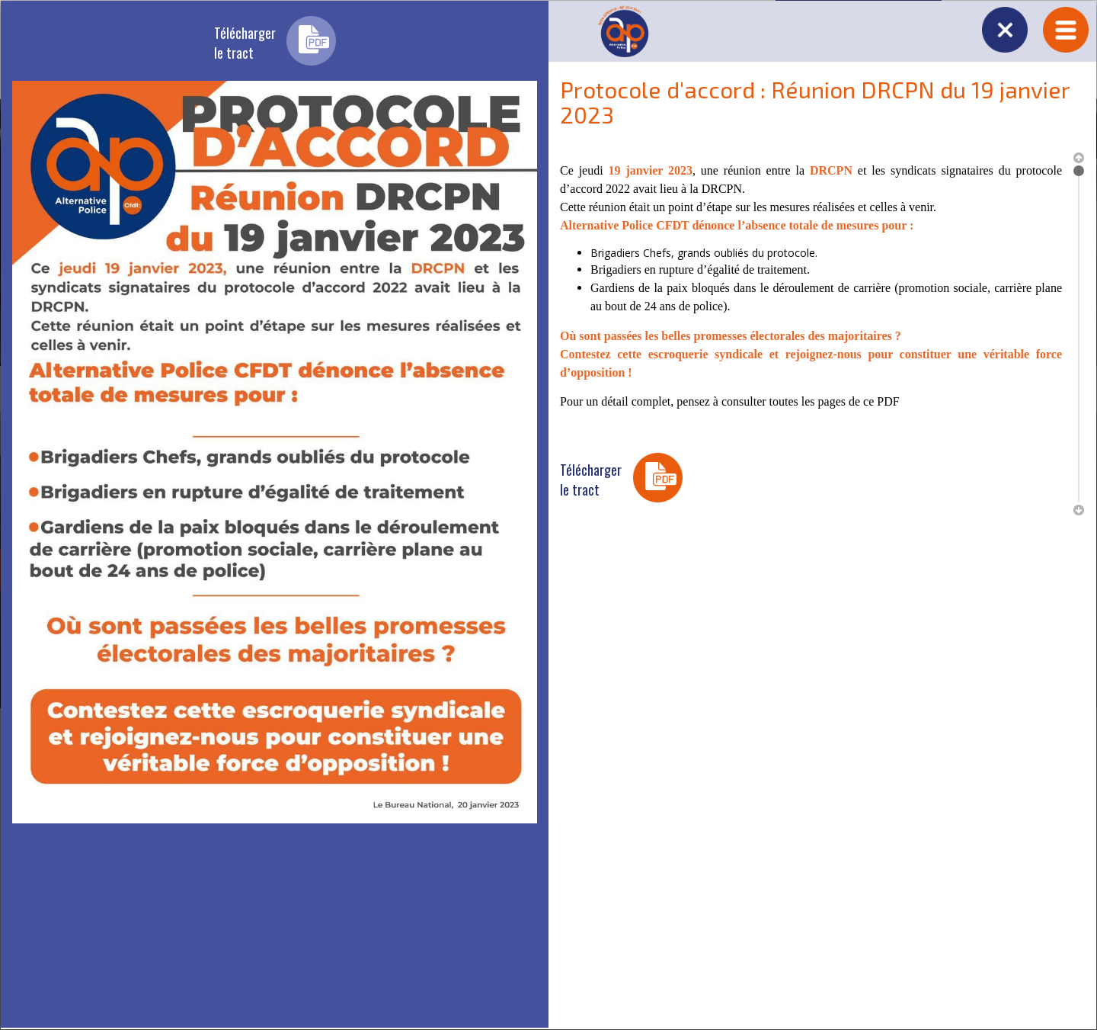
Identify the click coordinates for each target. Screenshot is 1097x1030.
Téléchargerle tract (245, 43)
